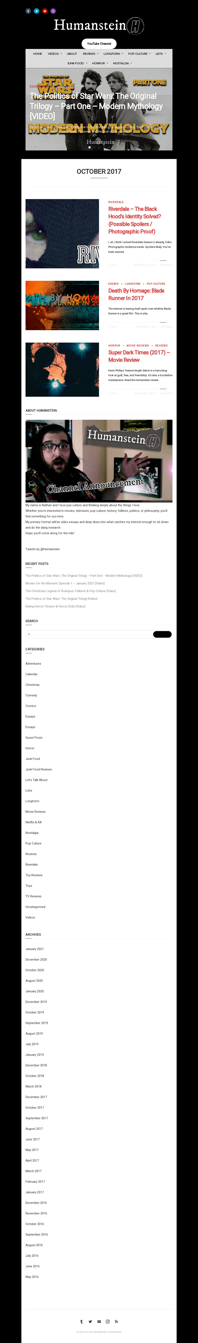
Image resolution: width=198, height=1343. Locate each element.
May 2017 (32, 1150)
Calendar (32, 674)
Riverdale (116, 202)
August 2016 (34, 1245)
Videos (53, 53)
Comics (31, 706)
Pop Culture (137, 53)
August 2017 (34, 1129)
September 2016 (37, 1234)
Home (37, 53)
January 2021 (35, 949)
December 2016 (36, 1203)
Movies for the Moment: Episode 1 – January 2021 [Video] (65, 583)
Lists (159, 53)
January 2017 (35, 1192)
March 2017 (34, 1171)
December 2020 (36, 959)
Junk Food (75, 63)
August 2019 (34, 1033)
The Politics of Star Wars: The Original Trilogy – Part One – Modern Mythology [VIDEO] (96, 106)
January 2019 (35, 1055)
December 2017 (36, 1097)
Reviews (89, 53)
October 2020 (35, 970)
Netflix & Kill (34, 822)
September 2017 (37, 1118)
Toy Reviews (34, 875)
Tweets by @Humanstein (43, 549)
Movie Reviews (138, 345)
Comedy (31, 695)
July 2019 (32, 1044)
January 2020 (35, 991)
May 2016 (32, 1277)
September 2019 (37, 1023)
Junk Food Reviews (39, 769)
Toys (29, 886)
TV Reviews (34, 896)
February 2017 (35, 1182)
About (72, 53)
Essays (35, 86)
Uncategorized (35, 907)
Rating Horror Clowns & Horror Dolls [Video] (55, 606)
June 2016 (33, 1266)
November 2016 (36, 1213)
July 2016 (32, 1256)
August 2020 (34, 981)
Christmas (33, 685)
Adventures (33, 663)
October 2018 (35, 1076)
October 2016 (35, 1224)
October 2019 (35, 1012)
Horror (98, 63)
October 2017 (35, 1107)
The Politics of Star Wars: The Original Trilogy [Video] (61, 599)
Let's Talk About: (37, 780)
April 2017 (32, 1160)
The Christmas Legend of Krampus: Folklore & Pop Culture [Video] (71, 591)
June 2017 (33, 1139)
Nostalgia (121, 63)
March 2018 (34, 1086)
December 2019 (36, 1002)
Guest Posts (34, 738)
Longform (112, 53)
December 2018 (36, 1065)
